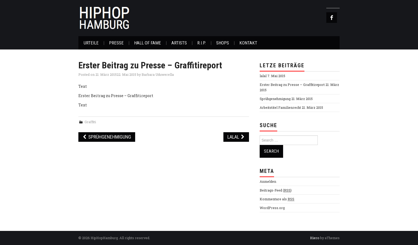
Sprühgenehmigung (106, 137)
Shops (222, 42)
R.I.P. (201, 42)
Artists (179, 42)
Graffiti (90, 122)
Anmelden (268, 181)
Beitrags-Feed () (276, 190)
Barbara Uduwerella (158, 74)
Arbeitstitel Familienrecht (280, 107)
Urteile (91, 42)
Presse (116, 42)
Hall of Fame (147, 42)
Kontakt (248, 42)
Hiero (314, 238)
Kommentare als (277, 199)
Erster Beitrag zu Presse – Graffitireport (292, 84)
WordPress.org (272, 208)
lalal (236, 137)
